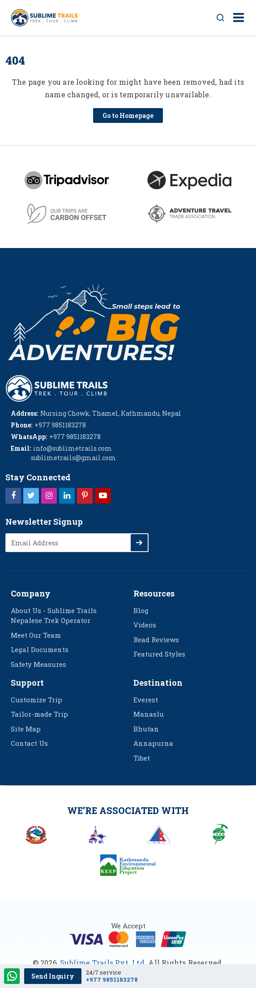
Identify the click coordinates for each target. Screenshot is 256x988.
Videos (144, 624)
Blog (141, 610)
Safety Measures (38, 664)
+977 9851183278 (112, 980)
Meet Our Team (36, 635)
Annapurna (153, 743)
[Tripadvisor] (66, 180)
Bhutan (146, 728)
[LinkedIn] (67, 495)
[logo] (56, 387)
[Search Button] (220, 18)
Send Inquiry (52, 976)
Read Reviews (156, 639)
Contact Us (29, 743)
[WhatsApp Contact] (12, 977)
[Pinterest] (85, 495)
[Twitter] (31, 495)
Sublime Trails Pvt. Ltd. (103, 962)
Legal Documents (39, 649)
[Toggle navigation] (235, 18)
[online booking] (128, 938)
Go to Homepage (128, 115)
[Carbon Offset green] (66, 213)
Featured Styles (159, 653)
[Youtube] (103, 495)
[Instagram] (49, 495)
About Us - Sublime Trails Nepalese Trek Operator (54, 615)
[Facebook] (13, 495)
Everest (145, 699)
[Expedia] (189, 180)
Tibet (141, 757)
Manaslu (148, 713)
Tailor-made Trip (39, 713)
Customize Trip (36, 699)
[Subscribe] (139, 542)
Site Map (26, 728)
